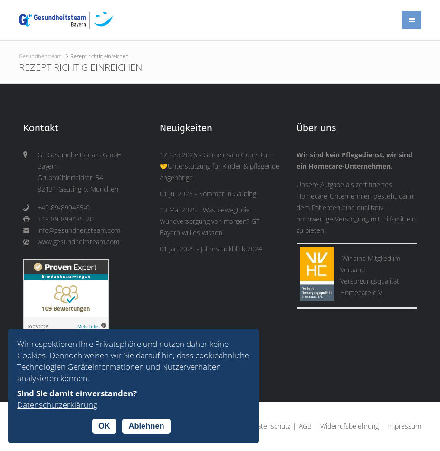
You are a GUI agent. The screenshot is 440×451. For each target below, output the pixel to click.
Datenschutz (271, 426)
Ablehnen (146, 426)
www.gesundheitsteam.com (78, 242)
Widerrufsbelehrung (349, 426)
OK (104, 426)
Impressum (404, 426)
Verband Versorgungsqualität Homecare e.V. (369, 281)
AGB (305, 426)
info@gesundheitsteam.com (79, 230)
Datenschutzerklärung (57, 404)
